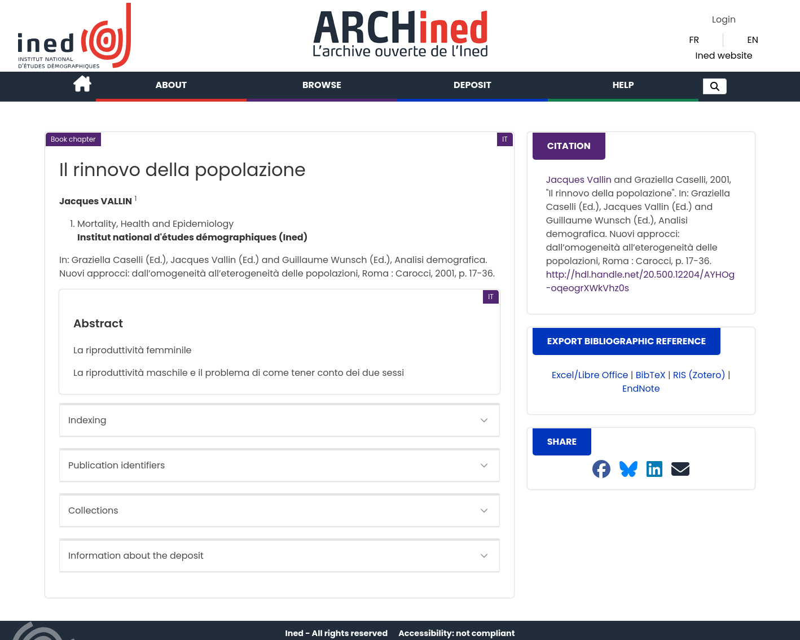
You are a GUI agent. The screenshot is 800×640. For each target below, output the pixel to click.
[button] (715, 86)
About (171, 84)
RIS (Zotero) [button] (699, 375)
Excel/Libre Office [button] (590, 375)
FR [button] (694, 39)
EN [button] (752, 39)
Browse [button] (321, 84)
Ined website (724, 55)
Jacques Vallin (579, 179)
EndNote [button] (641, 388)
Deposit (472, 84)
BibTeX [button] (651, 375)
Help (623, 84)
